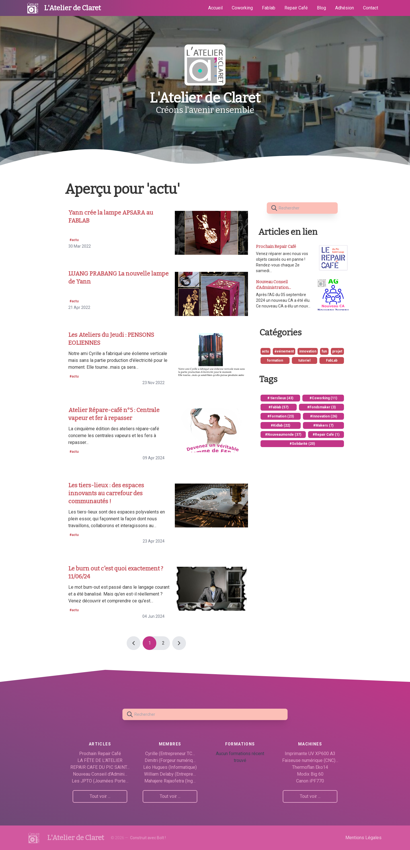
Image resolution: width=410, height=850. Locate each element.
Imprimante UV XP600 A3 (310, 753)
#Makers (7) (323, 425)
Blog (321, 8)
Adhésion (344, 8)
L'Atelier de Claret (72, 8)
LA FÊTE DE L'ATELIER (99, 760)
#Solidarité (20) (302, 444)
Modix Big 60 (310, 774)
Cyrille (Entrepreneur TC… (170, 753)
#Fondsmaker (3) (321, 407)
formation (275, 360)
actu (265, 351)
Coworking (242, 8)
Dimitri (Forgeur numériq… (170, 760)
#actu (74, 240)
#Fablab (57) (278, 407)
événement (284, 351)
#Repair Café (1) (326, 435)
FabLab (331, 360)
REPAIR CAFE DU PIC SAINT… (100, 767)
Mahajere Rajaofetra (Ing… (170, 781)
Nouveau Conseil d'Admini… (100, 774)
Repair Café (296, 8)
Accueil (215, 8)
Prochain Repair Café (100, 753)
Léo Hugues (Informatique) (170, 767)
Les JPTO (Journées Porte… (100, 781)
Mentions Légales (363, 837)
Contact (370, 8)
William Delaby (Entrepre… (170, 774)
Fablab (268, 8)
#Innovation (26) (323, 416)
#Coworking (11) (323, 398)
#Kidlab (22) (280, 425)
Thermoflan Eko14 (310, 767)
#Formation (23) (280, 416)
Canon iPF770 (310, 781)
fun (324, 351)
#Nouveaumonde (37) (283, 435)
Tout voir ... (100, 796)
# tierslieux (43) (280, 398)
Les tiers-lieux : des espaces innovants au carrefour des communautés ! (106, 493)
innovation (307, 351)
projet (337, 351)
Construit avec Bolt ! (148, 837)
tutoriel (304, 360)
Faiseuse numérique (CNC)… (310, 760)
